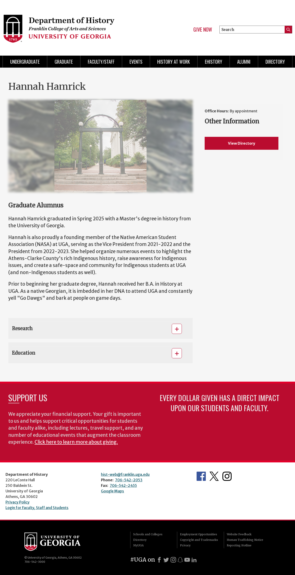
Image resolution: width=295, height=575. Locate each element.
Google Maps (112, 491)
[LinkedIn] (194, 560)
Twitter (214, 476)
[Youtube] (187, 560)
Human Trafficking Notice (245, 540)
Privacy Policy (18, 502)
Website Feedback (239, 534)
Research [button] (22, 328)
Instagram (227, 476)
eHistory (213, 61)
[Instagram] (173, 560)
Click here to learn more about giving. (76, 442)
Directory (275, 61)
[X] (166, 560)
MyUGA (138, 545)
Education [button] (23, 353)
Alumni (244, 61)
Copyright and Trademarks (199, 540)
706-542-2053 (128, 480)
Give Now (202, 29)
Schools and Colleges (147, 534)
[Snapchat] (180, 560)
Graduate (64, 61)
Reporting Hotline (239, 545)
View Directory (241, 143)
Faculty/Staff (101, 61)
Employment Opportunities (198, 534)
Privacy (185, 545)
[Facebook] (159, 560)
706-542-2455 (123, 485)
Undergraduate (25, 61)
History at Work (173, 61)
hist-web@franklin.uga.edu (125, 474)
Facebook (201, 476)
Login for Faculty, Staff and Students (37, 507)
